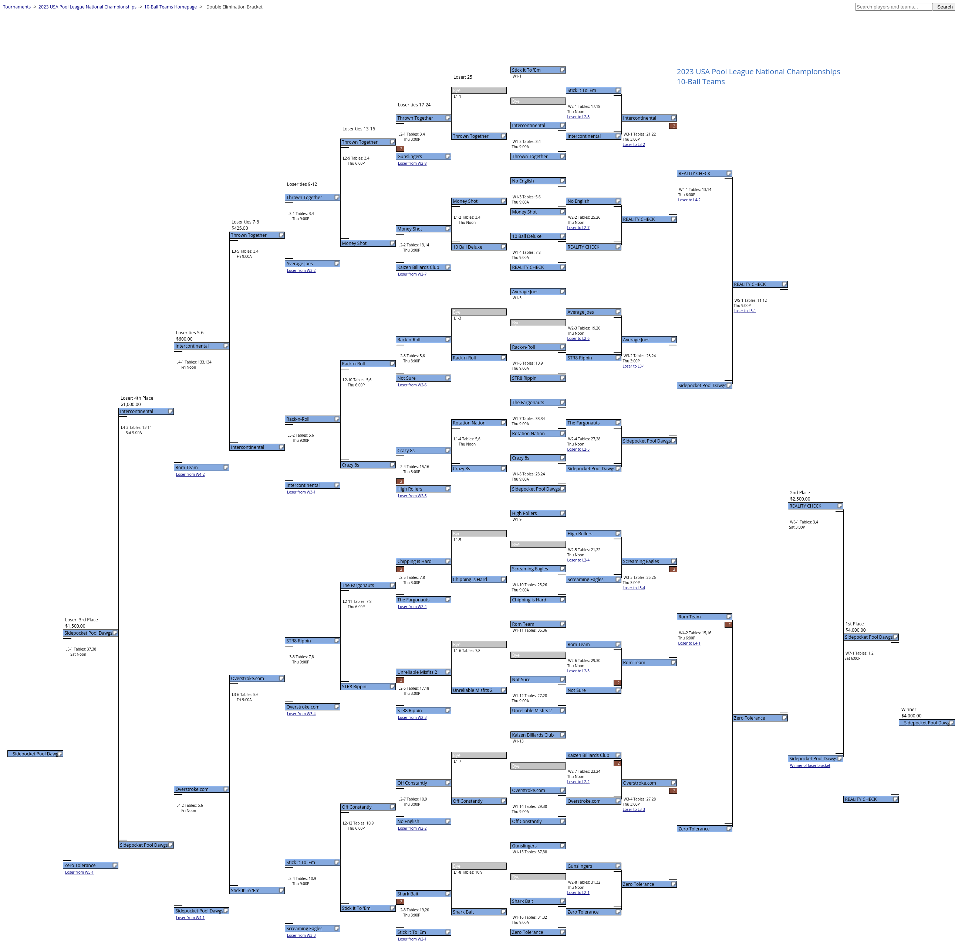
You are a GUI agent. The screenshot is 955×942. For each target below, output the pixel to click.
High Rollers (524, 513)
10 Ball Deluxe (526, 236)
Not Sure (521, 679)
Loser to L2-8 (578, 116)
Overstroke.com (528, 790)
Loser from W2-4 (412, 606)
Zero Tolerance (527, 932)
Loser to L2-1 (578, 892)
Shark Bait (522, 901)
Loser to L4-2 (689, 199)
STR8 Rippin (524, 378)
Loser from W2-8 (412, 163)
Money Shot (524, 212)
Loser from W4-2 (190, 474)
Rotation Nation (528, 433)
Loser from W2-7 (412, 274)
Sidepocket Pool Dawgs (536, 489)
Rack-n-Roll (523, 347)
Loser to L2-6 (578, 338)
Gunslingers (524, 846)
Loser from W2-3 (412, 717)
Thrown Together (530, 156)
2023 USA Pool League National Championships (87, 7)
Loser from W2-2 (412, 828)
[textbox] (893, 7)
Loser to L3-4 (634, 587)
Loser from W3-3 (301, 935)
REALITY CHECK (528, 267)
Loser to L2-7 (578, 227)
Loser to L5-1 (745, 310)
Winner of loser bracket (810, 765)
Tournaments (17, 7)
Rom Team (523, 624)
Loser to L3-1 (634, 366)
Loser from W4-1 (190, 917)
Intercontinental (529, 125)
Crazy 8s (520, 458)
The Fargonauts (528, 402)
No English (523, 181)
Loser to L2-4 (578, 560)
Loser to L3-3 (634, 809)
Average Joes (525, 292)
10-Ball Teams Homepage (170, 7)
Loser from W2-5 (412, 495)
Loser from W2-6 (412, 385)
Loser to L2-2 (578, 781)
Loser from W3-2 (301, 270)
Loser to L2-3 (578, 670)
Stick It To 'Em (526, 70)
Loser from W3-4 (301, 713)
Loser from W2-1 (412, 939)
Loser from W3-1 (301, 492)
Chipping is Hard (529, 600)
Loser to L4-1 (689, 643)
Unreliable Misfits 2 (532, 710)
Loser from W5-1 (79, 872)
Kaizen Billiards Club (533, 735)
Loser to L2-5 (578, 449)
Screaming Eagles (530, 569)
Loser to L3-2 (634, 144)
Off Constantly (527, 821)
